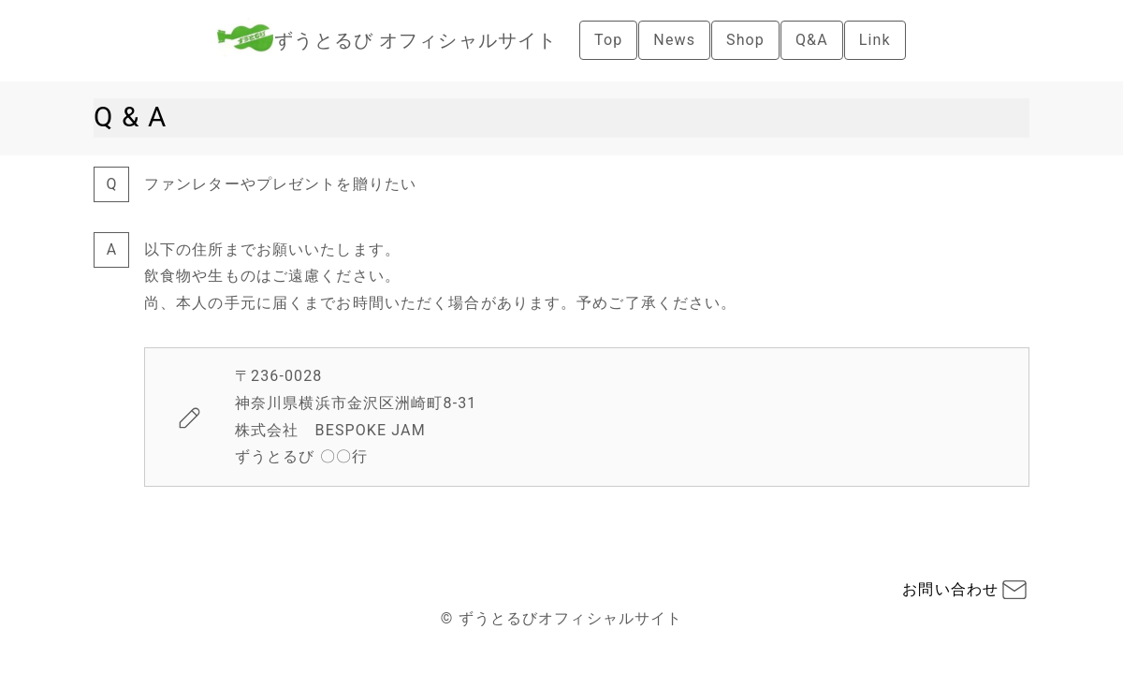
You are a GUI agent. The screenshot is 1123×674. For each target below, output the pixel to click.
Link (875, 40)
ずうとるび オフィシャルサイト (415, 40)
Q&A (811, 40)
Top (608, 40)
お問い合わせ (950, 589)
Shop (745, 40)
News (674, 40)
